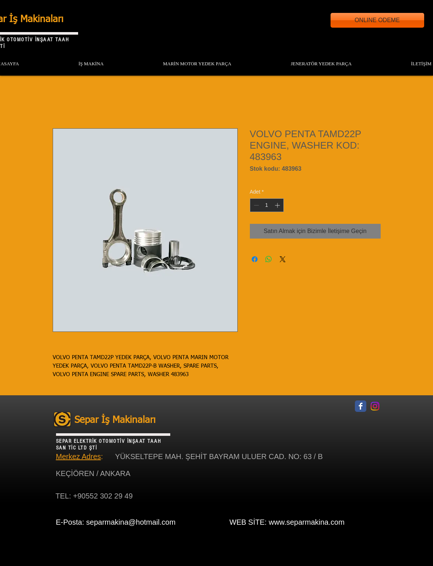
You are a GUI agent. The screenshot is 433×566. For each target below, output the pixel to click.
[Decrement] (255, 205)
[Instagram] (375, 406)
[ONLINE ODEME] (377, 20)
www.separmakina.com (307, 522)
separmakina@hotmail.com (131, 522)
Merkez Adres (78, 456)
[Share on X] (282, 259)
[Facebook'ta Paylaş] (254, 259)
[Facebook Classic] (360, 406)
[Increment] (278, 205)
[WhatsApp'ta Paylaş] (268, 259)
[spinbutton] (266, 205)
